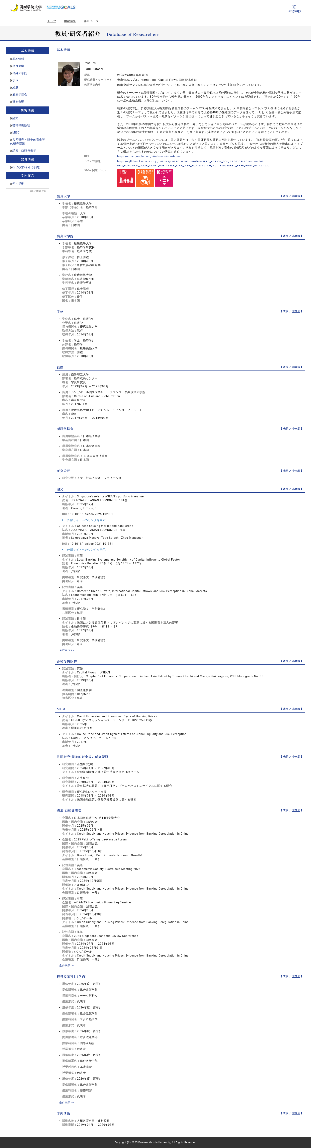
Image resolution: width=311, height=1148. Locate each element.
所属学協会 (19, 94)
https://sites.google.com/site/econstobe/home (150, 156)
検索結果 (70, 21)
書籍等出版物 (21, 125)
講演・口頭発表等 (24, 150)
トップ (51, 21)
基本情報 (18, 58)
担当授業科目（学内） (27, 167)
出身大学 (18, 66)
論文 (15, 118)
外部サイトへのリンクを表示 (84, 519)
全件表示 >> (67, 650)
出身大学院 (19, 73)
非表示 (296, 195)
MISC (16, 132)
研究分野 (18, 101)
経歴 (15, 87)
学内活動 (18, 183)
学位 (15, 80)
